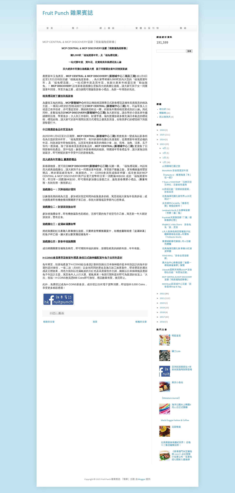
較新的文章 (49, 322)
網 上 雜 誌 (107, 28)
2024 (162, 140)
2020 (162, 303)
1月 (165, 162)
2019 (162, 308)
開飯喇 (162, 113)
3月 (165, 153)
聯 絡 (183, 28)
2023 (162, 144)
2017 (162, 317)
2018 (162, 312)
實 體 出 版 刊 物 (147, 28)
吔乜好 (162, 109)
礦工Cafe (176, 351)
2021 (162, 298)
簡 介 (75, 28)
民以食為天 (165, 117)
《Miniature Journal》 (171, 398)
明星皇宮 (176, 336)
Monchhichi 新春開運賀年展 (175, 171)
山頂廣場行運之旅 (171, 166)
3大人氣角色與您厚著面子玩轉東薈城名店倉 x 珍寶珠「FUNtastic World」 (176, 234)
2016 (162, 322)
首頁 (95, 322)
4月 (165, 148)
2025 (162, 135)
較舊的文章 (141, 322)
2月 (165, 158)
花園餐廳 (176, 427)
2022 (162, 294)
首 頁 (49, 28)
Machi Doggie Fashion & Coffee (175, 420)
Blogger (141, 479)
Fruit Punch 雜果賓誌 (68, 13)
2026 (162, 130)
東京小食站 (177, 383)
